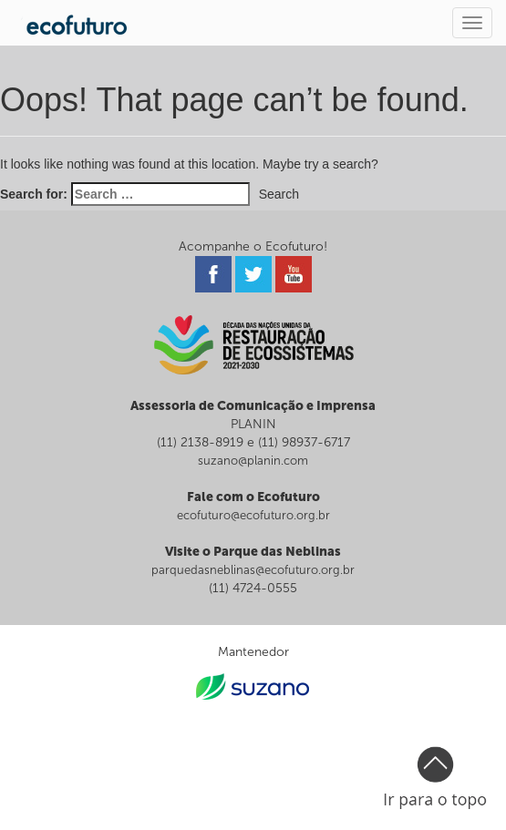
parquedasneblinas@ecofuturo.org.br (253, 570)
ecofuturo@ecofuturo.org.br (253, 515)
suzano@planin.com (253, 460)
